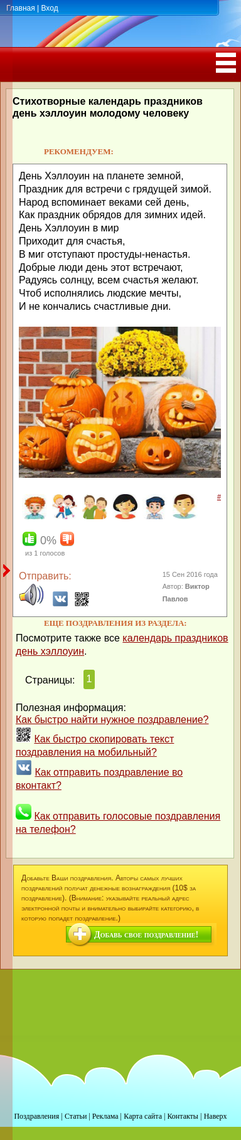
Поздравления (36, 1116)
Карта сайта (143, 1116)
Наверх (215, 1116)
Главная (20, 8)
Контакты (182, 1116)
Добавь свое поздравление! (146, 934)
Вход (49, 8)
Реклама (105, 1116)
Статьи (76, 1116)
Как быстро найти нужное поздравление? (112, 719)
